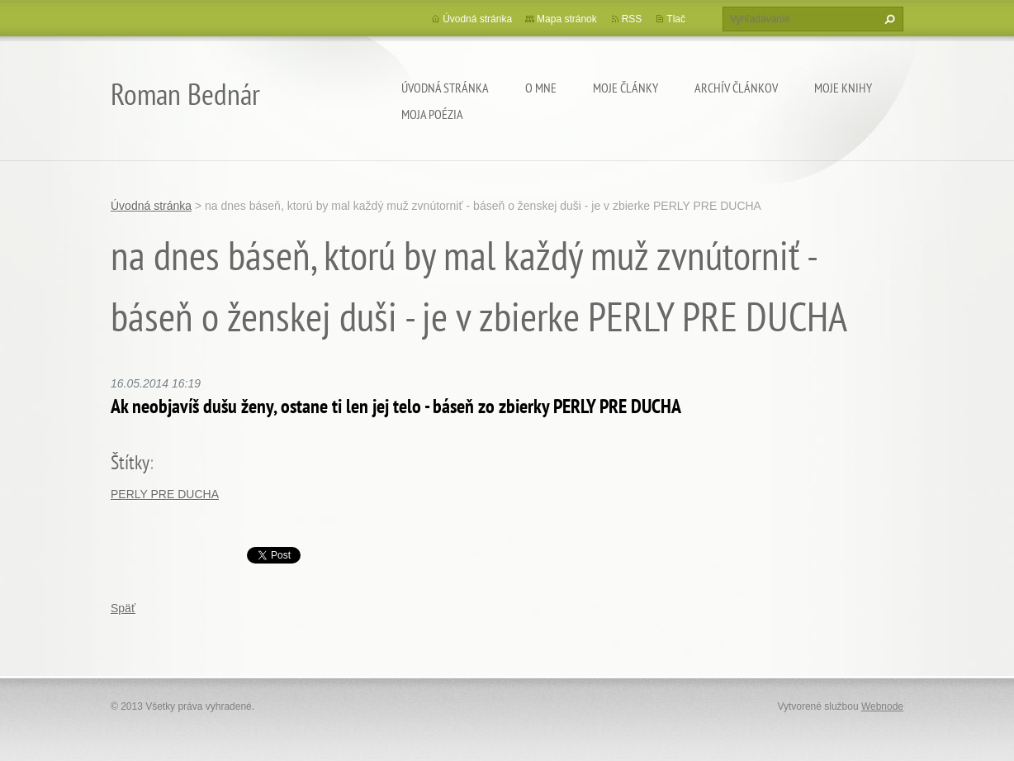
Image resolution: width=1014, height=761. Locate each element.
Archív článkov (736, 87)
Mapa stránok (567, 19)
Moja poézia (432, 114)
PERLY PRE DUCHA (165, 494)
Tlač (675, 19)
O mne (541, 87)
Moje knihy (843, 87)
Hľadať (887, 19)
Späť (123, 608)
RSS (632, 19)
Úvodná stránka (445, 87)
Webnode (882, 706)
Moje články (625, 87)
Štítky (130, 462)
